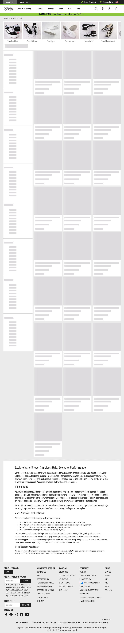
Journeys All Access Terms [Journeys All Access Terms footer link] (90, 597)
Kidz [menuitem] (62, 8)
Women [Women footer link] (107, 576)
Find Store (26, 605)
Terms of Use (21, 590)
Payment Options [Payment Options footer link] (43, 594)
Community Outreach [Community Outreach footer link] (88, 576)
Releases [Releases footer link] (108, 590)
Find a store (9, 601)
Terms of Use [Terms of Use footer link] (85, 586)
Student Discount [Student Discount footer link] (66, 586)
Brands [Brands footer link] (108, 572)
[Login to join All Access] (51, 14)
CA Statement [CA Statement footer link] (85, 594)
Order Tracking (87, 2)
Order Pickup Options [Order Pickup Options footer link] (45, 590)
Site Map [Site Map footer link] (40, 601)
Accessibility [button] (105, 2)
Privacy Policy (10, 592)
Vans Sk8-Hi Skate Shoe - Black (69, 622)
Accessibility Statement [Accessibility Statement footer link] (89, 590)
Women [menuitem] (46, 8)
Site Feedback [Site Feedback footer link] (42, 597)
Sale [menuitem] (70, 8)
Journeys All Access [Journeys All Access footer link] (67, 576)
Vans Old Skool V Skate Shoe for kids (95, 622)
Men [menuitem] (54, 8)
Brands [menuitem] (36, 8)
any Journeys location (58, 551)
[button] (117, 2)
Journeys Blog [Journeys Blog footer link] (64, 579)
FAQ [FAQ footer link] (38, 576)
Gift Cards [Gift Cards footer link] (63, 590)
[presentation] (22, 8)
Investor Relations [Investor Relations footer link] (87, 601)
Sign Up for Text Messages (15, 577)
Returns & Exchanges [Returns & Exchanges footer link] (45, 583)
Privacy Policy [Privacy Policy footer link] (85, 579)
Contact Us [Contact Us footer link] (41, 572)
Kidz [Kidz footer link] (106, 583)
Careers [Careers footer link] (83, 572)
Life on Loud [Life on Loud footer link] (63, 572)
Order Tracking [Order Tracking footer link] (43, 579)
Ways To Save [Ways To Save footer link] (64, 583)
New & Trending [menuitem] (22, 8)
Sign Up (9, 572)
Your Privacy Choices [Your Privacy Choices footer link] (90, 583)
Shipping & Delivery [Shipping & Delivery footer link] (44, 586)
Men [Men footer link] (106, 579)
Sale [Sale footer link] (107, 586)
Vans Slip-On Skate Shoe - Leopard (44, 622)
